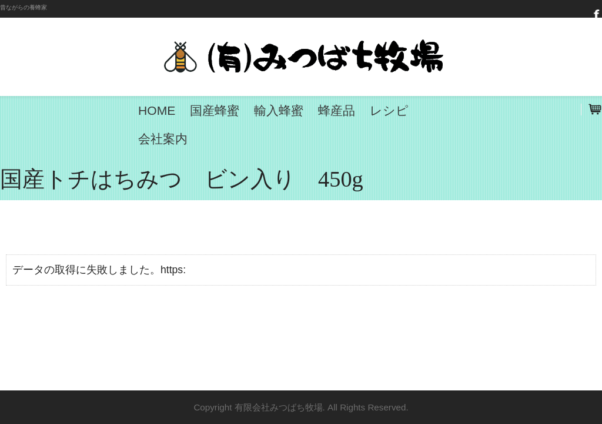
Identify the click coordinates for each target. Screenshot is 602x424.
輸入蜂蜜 (278, 110)
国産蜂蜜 (214, 110)
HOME (156, 110)
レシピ (389, 110)
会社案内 (163, 138)
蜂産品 (336, 110)
